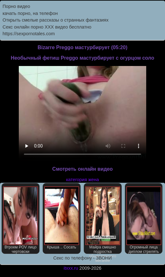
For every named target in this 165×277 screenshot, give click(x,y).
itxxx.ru (71, 268)
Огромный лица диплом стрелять (143, 220)
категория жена (82, 179)
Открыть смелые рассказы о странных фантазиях (56, 20)
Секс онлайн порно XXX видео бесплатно (47, 27)
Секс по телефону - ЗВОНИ (82, 258)
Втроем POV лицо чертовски (20, 220)
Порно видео (16, 6)
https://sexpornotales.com (29, 33)
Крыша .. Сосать (61, 218)
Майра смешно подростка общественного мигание (102, 220)
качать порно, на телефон (30, 13)
